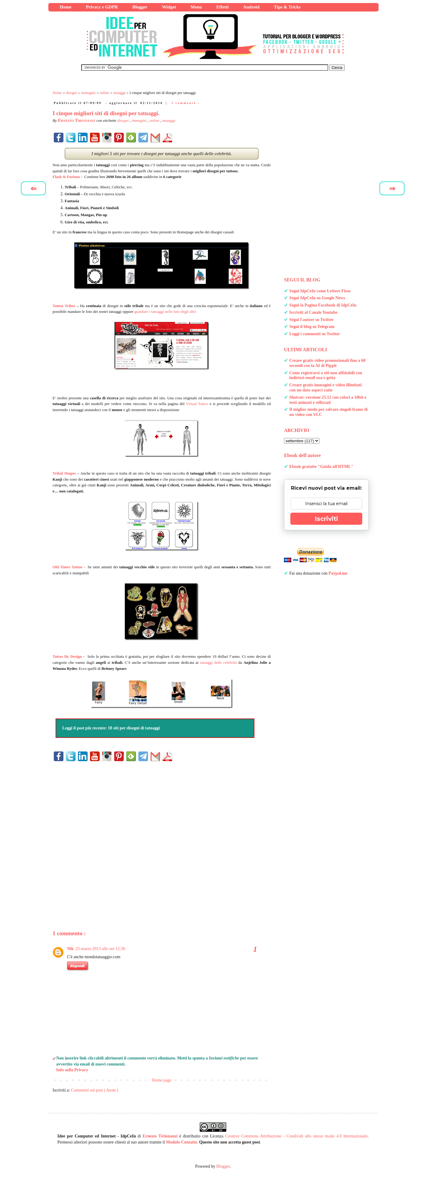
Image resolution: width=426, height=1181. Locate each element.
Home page (161, 1080)
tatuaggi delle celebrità (218, 662)
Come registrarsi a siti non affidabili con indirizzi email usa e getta (325, 375)
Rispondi (77, 965)
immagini (139, 120)
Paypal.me (337, 573)
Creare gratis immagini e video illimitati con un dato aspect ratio (325, 387)
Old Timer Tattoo (67, 567)
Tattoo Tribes (64, 305)
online (154, 120)
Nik (70, 948)
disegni (123, 120)
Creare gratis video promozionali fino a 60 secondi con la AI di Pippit (327, 363)
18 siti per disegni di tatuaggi (134, 728)
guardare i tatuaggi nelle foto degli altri (165, 311)
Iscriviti (326, 518)
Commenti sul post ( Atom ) (94, 1090)
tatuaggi (168, 120)
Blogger (223, 1166)
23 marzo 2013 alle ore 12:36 (100, 948)
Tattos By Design (67, 656)
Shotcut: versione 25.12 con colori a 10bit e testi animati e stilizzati (327, 400)
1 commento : (185, 103)
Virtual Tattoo (197, 403)
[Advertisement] (162, 835)
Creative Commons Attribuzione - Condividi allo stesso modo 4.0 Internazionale (296, 1136)
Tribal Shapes (64, 473)
